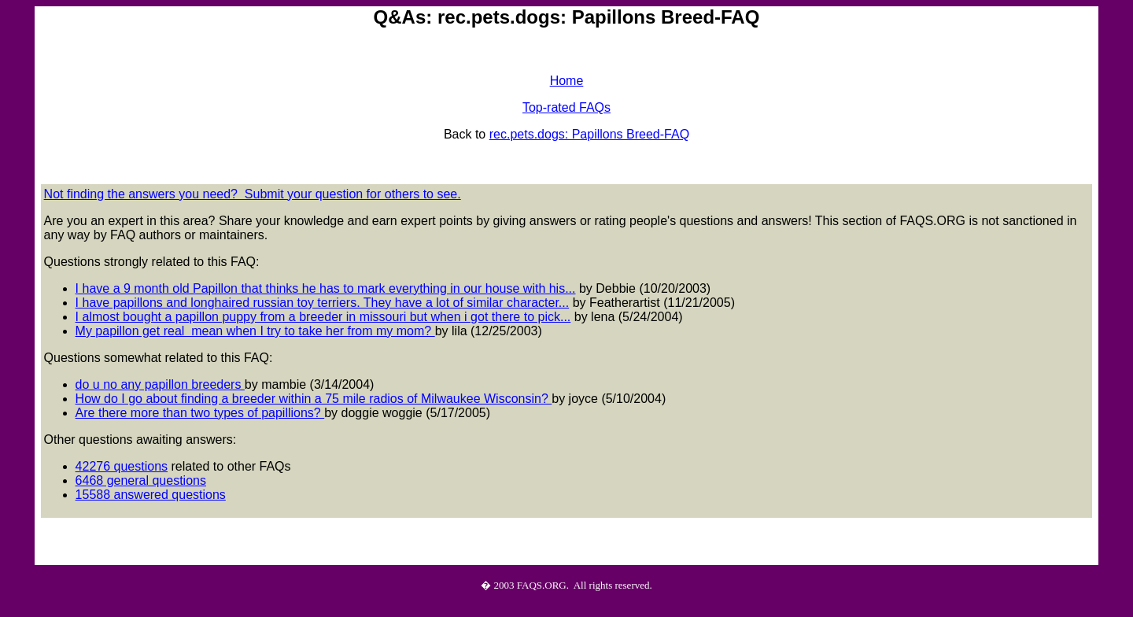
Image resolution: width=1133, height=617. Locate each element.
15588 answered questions (151, 494)
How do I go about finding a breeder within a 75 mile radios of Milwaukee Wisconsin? (314, 398)
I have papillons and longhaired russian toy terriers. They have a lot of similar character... (323, 302)
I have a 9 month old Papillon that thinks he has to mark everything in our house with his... (326, 288)
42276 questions (122, 466)
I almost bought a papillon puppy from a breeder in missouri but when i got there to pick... (323, 316)
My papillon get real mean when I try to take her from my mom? (255, 331)
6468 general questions (141, 480)
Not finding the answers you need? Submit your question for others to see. (252, 194)
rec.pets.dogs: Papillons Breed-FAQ (589, 134)
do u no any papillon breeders (160, 384)
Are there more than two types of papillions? (200, 412)
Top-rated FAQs (566, 107)
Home (567, 80)
